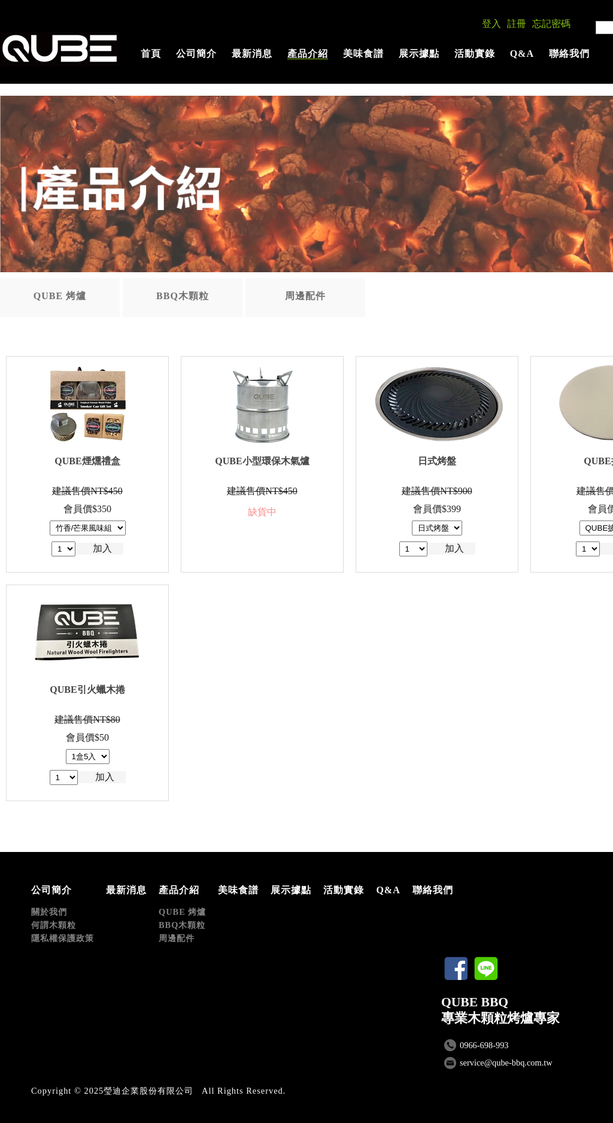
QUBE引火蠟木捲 (87, 689)
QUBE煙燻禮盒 (87, 461)
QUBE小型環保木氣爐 (262, 461)
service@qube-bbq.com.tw (506, 1062)
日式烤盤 (437, 461)
